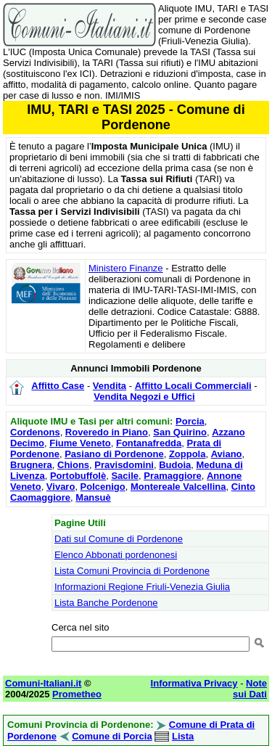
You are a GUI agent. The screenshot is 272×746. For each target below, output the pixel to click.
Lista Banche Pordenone (105, 602)
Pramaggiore (172, 475)
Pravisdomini (124, 464)
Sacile (125, 475)
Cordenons (35, 432)
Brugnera (31, 464)
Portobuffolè (78, 475)
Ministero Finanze (125, 268)
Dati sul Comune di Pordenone (118, 538)
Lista (183, 736)
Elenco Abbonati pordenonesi (115, 554)
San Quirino (180, 432)
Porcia (190, 421)
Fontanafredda (148, 443)
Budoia (175, 464)
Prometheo (77, 694)
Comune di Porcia (112, 736)
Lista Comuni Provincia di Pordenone (132, 570)
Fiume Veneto (80, 443)
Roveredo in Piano (106, 432)
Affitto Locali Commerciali (193, 385)
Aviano (226, 453)
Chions (73, 464)
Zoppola (187, 453)
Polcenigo (103, 486)
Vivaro (60, 486)
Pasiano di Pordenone (114, 453)
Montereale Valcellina (178, 486)
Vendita (109, 385)
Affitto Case (57, 385)
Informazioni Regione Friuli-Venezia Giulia (142, 586)
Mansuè (92, 497)
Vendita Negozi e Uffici (144, 396)
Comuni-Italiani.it (43, 683)
